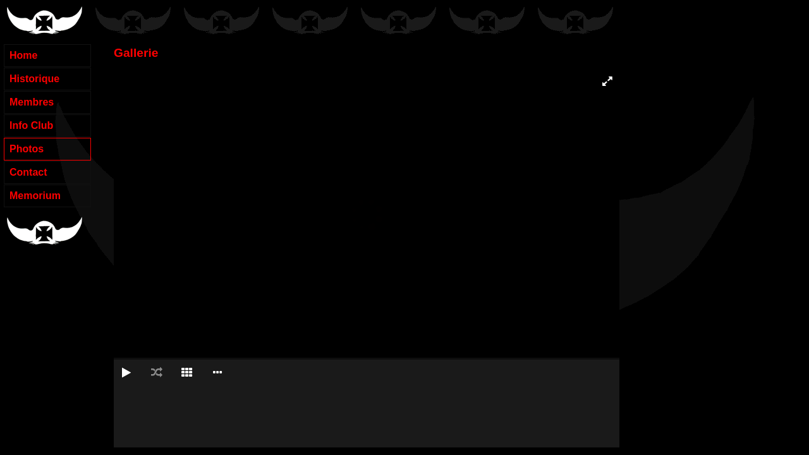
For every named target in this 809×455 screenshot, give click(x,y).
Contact (28, 172)
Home (23, 55)
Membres (31, 102)
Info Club (31, 125)
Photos (26, 148)
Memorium (35, 195)
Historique (34, 78)
